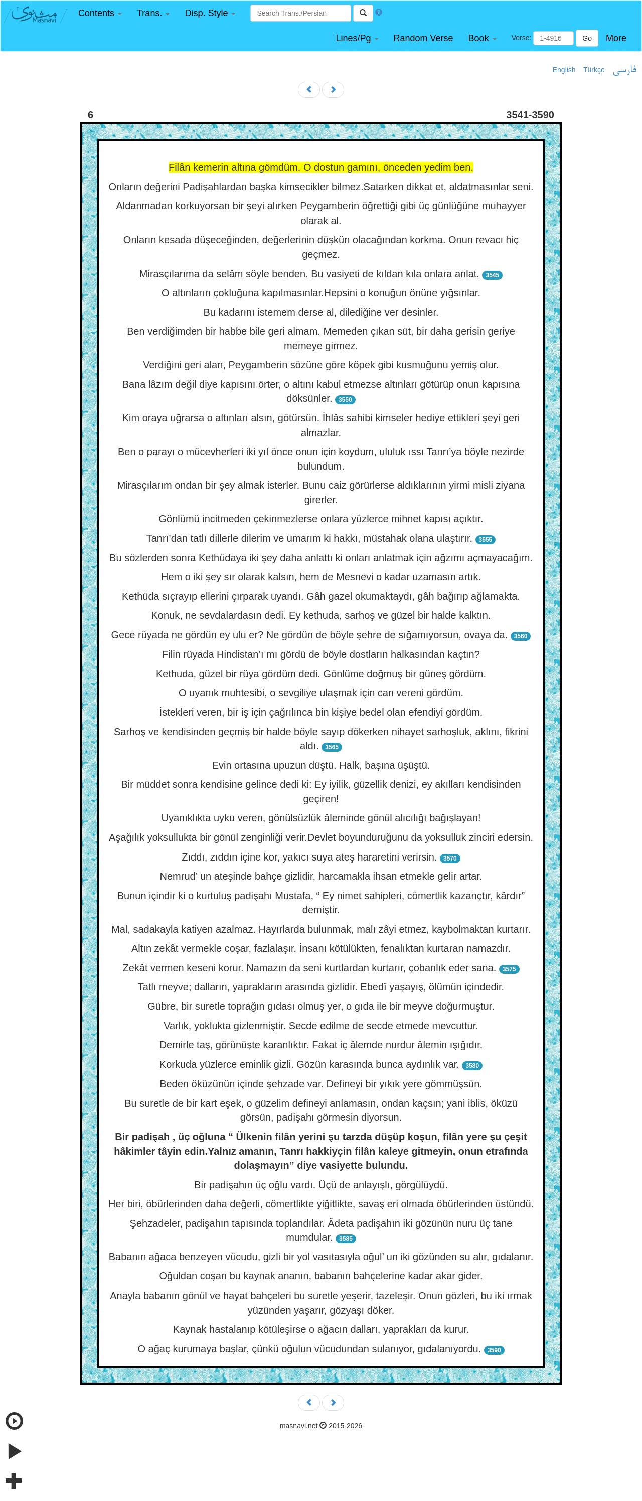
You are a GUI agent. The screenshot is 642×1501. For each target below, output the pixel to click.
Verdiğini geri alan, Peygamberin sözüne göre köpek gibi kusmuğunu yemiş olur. (321, 364)
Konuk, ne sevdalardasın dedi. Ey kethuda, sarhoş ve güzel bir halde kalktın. (321, 615)
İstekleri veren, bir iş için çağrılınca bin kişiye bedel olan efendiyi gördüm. (321, 712)
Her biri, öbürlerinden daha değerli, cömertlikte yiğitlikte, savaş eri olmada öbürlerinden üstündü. (321, 1203)
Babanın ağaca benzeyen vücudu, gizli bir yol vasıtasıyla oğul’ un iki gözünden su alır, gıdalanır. (321, 1256)
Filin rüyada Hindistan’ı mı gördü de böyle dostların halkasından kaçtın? (321, 654)
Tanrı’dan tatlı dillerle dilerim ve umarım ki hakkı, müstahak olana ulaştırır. (309, 538)
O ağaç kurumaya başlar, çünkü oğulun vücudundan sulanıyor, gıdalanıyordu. (309, 1348)
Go (587, 38)
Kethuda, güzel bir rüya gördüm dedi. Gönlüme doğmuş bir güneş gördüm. (321, 673)
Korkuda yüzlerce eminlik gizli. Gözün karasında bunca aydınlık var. (309, 1064)
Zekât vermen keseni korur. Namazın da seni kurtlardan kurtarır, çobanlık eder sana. (309, 967)
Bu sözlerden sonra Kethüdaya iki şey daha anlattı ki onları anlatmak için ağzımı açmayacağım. (321, 557)
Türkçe (594, 70)
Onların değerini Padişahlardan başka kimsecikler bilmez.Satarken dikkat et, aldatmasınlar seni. (320, 186)
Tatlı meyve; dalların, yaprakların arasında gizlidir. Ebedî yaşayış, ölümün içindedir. (321, 986)
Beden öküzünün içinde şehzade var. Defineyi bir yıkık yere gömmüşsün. (321, 1083)
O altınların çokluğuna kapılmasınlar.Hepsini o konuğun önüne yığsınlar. (321, 292)
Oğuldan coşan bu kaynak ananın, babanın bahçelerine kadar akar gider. (321, 1275)
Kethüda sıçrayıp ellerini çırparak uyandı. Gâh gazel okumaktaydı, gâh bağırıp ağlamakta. (321, 596)
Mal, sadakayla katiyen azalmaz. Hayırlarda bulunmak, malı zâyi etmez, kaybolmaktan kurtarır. (321, 929)
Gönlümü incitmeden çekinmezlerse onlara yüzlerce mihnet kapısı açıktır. (321, 518)
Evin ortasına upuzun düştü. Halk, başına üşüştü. (321, 765)
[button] (100, 13)
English (564, 70)
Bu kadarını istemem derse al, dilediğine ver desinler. (320, 312)
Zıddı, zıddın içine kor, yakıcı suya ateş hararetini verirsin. (309, 857)
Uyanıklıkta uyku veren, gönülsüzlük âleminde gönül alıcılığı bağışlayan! (320, 817)
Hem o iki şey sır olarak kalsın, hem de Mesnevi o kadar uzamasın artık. (321, 576)
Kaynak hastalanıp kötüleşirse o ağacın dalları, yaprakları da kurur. (321, 1329)
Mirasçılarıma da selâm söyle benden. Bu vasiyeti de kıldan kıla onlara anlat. (309, 273)
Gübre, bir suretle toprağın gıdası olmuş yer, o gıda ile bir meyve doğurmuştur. (320, 1006)
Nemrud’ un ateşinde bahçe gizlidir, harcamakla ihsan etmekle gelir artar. (321, 876)
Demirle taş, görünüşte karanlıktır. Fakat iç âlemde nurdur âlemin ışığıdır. (321, 1044)
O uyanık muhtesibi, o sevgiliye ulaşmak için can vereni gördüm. (321, 692)
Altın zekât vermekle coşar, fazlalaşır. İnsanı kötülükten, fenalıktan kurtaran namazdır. (321, 948)
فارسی (624, 70)
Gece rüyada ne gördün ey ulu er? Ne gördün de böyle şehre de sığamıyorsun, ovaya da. (309, 634)
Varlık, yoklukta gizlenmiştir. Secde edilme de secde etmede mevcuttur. (321, 1025)
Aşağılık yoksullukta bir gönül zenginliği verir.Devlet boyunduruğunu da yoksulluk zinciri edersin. (321, 837)
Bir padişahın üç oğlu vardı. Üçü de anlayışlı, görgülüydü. (321, 1184)
